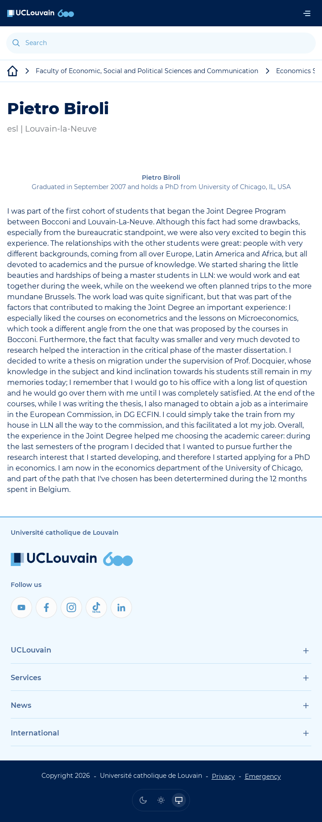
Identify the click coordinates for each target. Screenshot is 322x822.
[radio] (143, 800)
